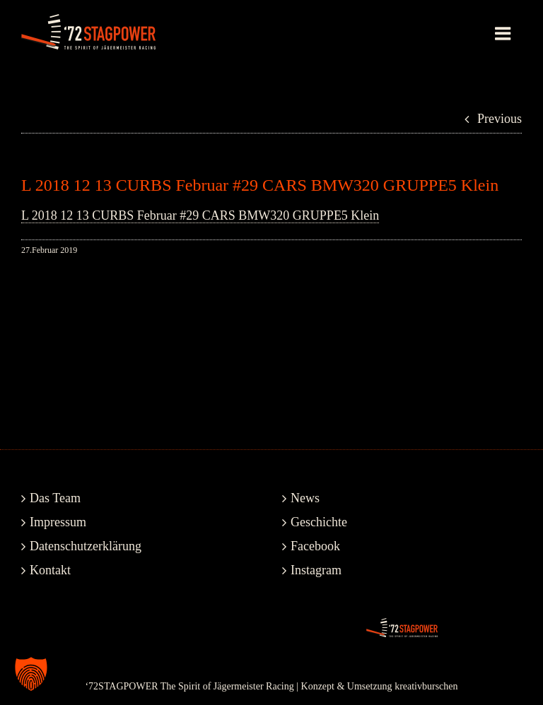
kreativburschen (426, 686)
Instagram (316, 570)
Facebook (315, 546)
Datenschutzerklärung (85, 546)
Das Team (55, 498)
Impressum (58, 522)
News (305, 498)
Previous (499, 119)
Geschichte (319, 522)
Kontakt (50, 570)
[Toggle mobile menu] (504, 33)
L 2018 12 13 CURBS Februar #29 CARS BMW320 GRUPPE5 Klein (200, 215)
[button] (31, 674)
